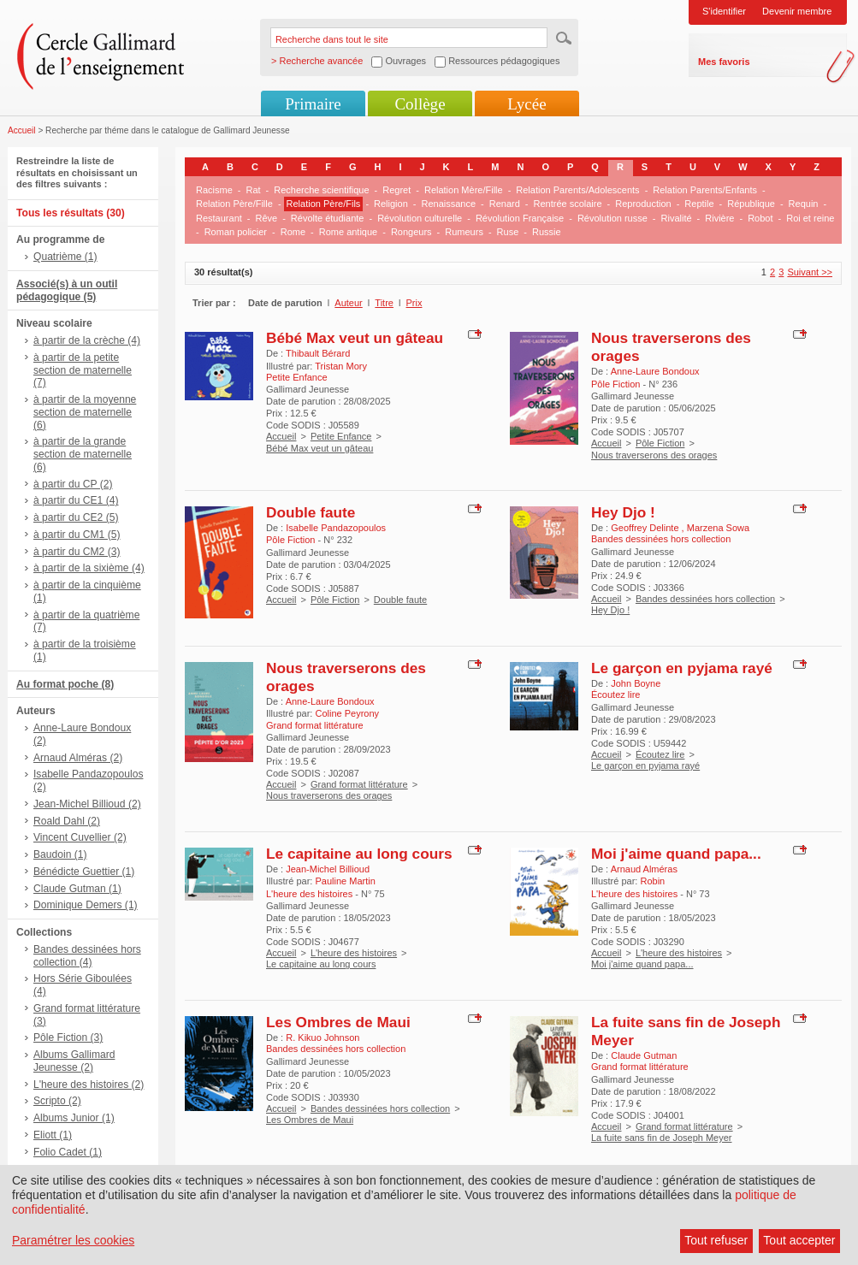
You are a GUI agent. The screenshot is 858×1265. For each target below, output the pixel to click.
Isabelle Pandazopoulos (336, 528)
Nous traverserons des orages (654, 455)
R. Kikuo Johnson (322, 1037)
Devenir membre (796, 11)
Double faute (310, 512)
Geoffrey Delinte (646, 528)
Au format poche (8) (65, 684)
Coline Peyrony (347, 713)
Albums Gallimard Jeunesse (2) (74, 1061)
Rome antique (348, 232)
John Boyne (635, 683)
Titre (384, 303)
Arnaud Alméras (644, 869)
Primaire (312, 104)
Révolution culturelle (419, 218)
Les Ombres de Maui (338, 1022)
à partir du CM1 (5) (77, 535)
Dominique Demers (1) (85, 905)
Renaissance (448, 203)
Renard (504, 203)
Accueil (22, 130)
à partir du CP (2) (73, 484)
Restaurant (219, 218)
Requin (804, 203)
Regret (396, 190)
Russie (546, 232)
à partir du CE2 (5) (75, 517)
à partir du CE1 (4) (75, 500)
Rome (293, 232)
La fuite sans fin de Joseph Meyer (661, 1137)
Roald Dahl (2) (66, 821)
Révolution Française (520, 218)
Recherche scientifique (321, 190)
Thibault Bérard (318, 353)
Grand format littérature (359, 784)
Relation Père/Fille (234, 203)
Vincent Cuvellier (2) (80, 837)
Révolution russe (612, 218)
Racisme (214, 190)
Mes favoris (724, 61)
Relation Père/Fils (324, 203)
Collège (419, 104)
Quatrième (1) (65, 257)
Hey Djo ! (623, 512)
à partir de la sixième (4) (89, 568)
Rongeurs (411, 232)
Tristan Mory (341, 366)
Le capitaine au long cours (359, 853)
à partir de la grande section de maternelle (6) (82, 454)
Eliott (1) (52, 1135)
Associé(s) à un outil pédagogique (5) (66, 290)
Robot (760, 218)
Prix (414, 303)
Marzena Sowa (718, 528)
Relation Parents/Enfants (705, 190)
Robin (652, 881)
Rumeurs (464, 232)
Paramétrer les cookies (73, 1240)
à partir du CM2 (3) (77, 552)
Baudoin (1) (60, 854)
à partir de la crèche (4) (86, 340)
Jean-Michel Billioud (328, 869)
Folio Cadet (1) (67, 1152)
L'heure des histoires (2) (88, 1085)
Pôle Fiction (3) (68, 1037)
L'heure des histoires (354, 953)
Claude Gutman (644, 1055)
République (751, 203)
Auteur (348, 303)
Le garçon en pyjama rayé (681, 668)
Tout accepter (799, 1240)
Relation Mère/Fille (463, 190)
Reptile (698, 203)
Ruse (508, 232)
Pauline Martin (345, 881)
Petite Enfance (341, 436)
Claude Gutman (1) (77, 889)
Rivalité (676, 218)
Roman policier (235, 232)
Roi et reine (810, 218)
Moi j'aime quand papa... (676, 853)
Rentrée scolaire (567, 203)
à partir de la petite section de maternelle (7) (82, 370)
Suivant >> (809, 272)
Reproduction (643, 203)
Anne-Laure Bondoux (655, 371)
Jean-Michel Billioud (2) (87, 804)
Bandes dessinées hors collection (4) (87, 955)
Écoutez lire (660, 754)
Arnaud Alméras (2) (77, 758)
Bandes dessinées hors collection (705, 599)
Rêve (266, 218)
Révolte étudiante (327, 218)
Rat (253, 190)
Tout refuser (716, 1240)
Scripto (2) (57, 1101)
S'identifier (724, 11)
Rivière (719, 218)
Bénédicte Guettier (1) (83, 872)
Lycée (526, 104)
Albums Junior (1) (74, 1118)
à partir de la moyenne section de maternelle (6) (84, 412)
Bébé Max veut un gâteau (354, 337)
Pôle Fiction (660, 443)
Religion (391, 203)
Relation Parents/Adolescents (577, 190)
